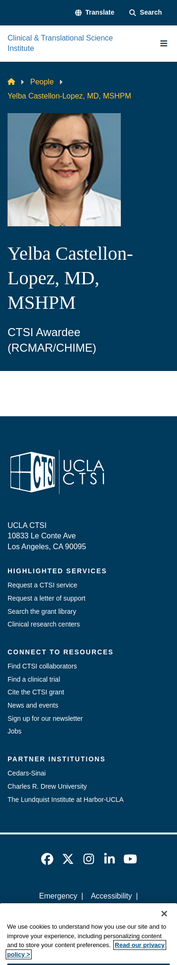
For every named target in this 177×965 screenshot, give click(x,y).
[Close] (164, 924)
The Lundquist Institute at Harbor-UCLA (66, 799)
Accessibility (111, 896)
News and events (33, 705)
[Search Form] (145, 12)
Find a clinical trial (34, 679)
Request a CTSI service (42, 585)
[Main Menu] (163, 43)
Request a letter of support (46, 598)
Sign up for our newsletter (45, 718)
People (42, 82)
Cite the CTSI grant (36, 692)
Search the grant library (42, 611)
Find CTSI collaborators (42, 666)
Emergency (58, 896)
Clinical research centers (44, 624)
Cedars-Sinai (27, 773)
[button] (94, 12)
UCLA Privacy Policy (85, 912)
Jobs (15, 731)
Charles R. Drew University (47, 786)
